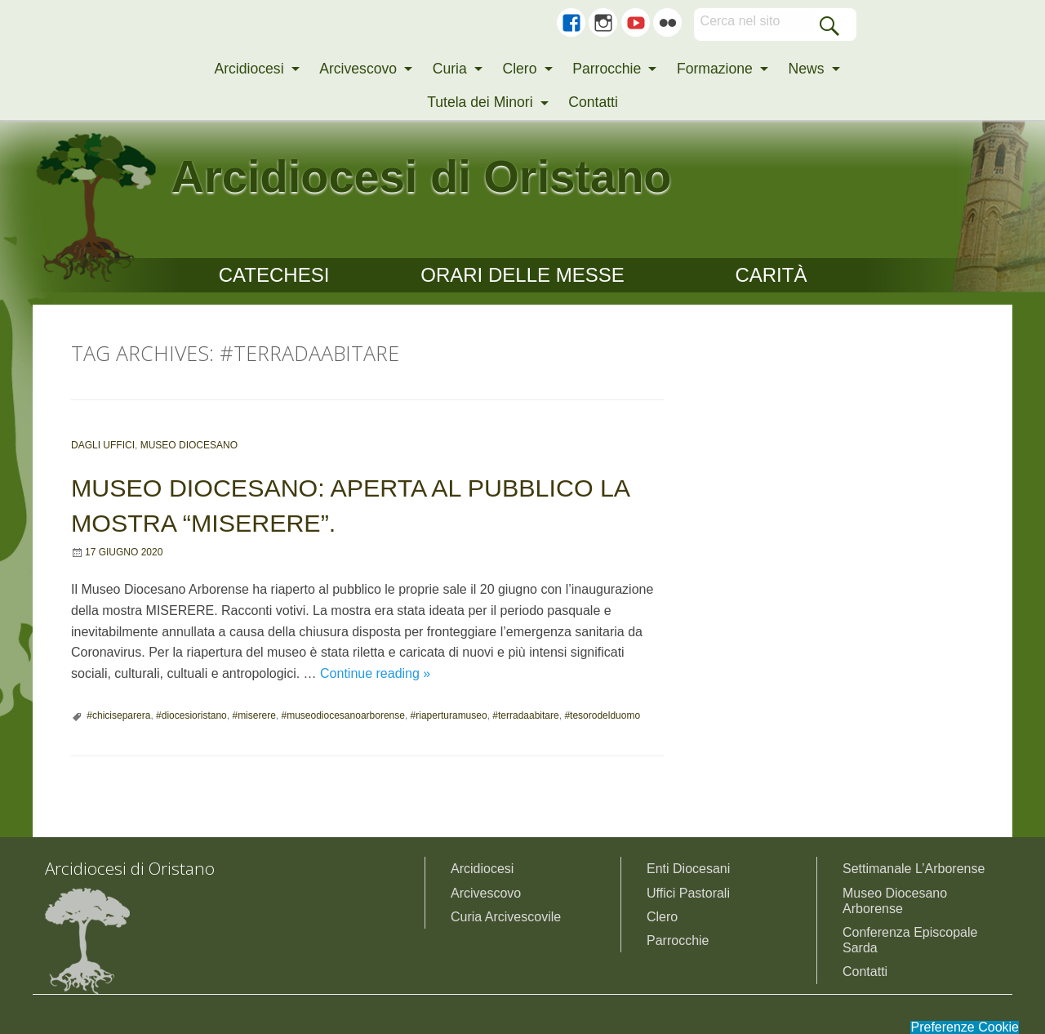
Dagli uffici (103, 445)
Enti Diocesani (688, 869)
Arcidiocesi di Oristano (421, 176)
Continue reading (375, 673)
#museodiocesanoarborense (342, 715)
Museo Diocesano (189, 445)
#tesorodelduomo (602, 715)
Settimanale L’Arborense (914, 869)
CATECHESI (274, 275)
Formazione (715, 68)
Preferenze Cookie (964, 1027)
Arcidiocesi (248, 68)
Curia (450, 68)
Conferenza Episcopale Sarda (910, 940)
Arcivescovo (358, 68)
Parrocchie (606, 68)
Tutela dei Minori (479, 102)
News (807, 68)
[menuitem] (252, 69)
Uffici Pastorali (688, 893)
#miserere (253, 715)
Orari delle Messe (522, 275)
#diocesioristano (191, 715)
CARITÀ (771, 275)
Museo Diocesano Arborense (895, 901)
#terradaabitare (525, 715)
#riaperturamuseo (449, 715)
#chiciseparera (118, 715)
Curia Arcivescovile (506, 917)
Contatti (593, 102)
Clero (519, 68)
